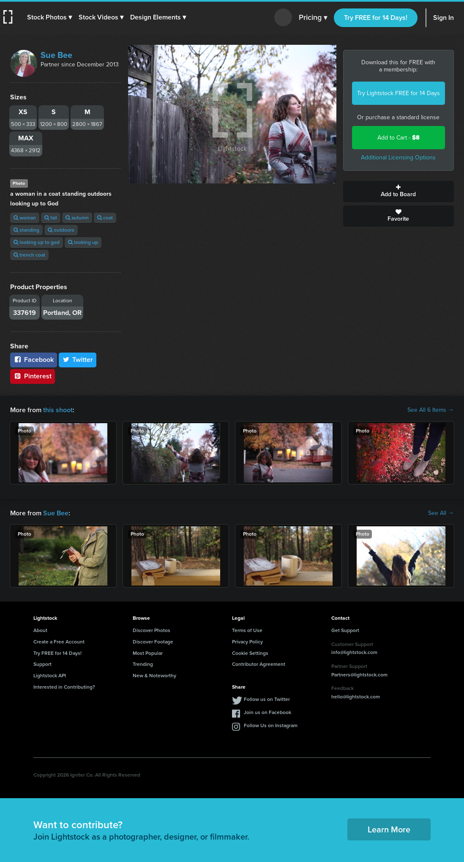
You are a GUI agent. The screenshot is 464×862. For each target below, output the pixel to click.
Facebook (34, 359)
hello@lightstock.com (355, 697)
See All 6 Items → (430, 410)
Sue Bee (56, 55)
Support (42, 664)
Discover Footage (153, 642)
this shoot (58, 410)
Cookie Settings (250, 653)
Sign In (443, 17)
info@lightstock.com (354, 652)
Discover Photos (151, 630)
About (40, 630)
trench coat (29, 255)
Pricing (313, 17)
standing (26, 230)
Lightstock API (49, 675)
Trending (143, 664)
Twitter (77, 359)
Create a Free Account (59, 642)
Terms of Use (247, 630)
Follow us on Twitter (267, 699)
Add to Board (398, 191)
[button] (49, 17)
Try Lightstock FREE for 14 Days (398, 93)
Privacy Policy (247, 642)
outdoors (61, 230)
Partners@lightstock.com (359, 675)
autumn (77, 218)
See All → (441, 513)
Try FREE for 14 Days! (375, 17)
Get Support (345, 630)
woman (25, 218)
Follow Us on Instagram (271, 725)
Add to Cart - (398, 137)
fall (50, 218)
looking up (83, 242)
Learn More (389, 829)
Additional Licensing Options (398, 157)
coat (105, 218)
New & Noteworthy (154, 675)
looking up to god (37, 242)
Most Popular (148, 653)
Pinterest (33, 376)
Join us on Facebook (267, 712)
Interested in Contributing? (64, 687)
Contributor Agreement (258, 664)
